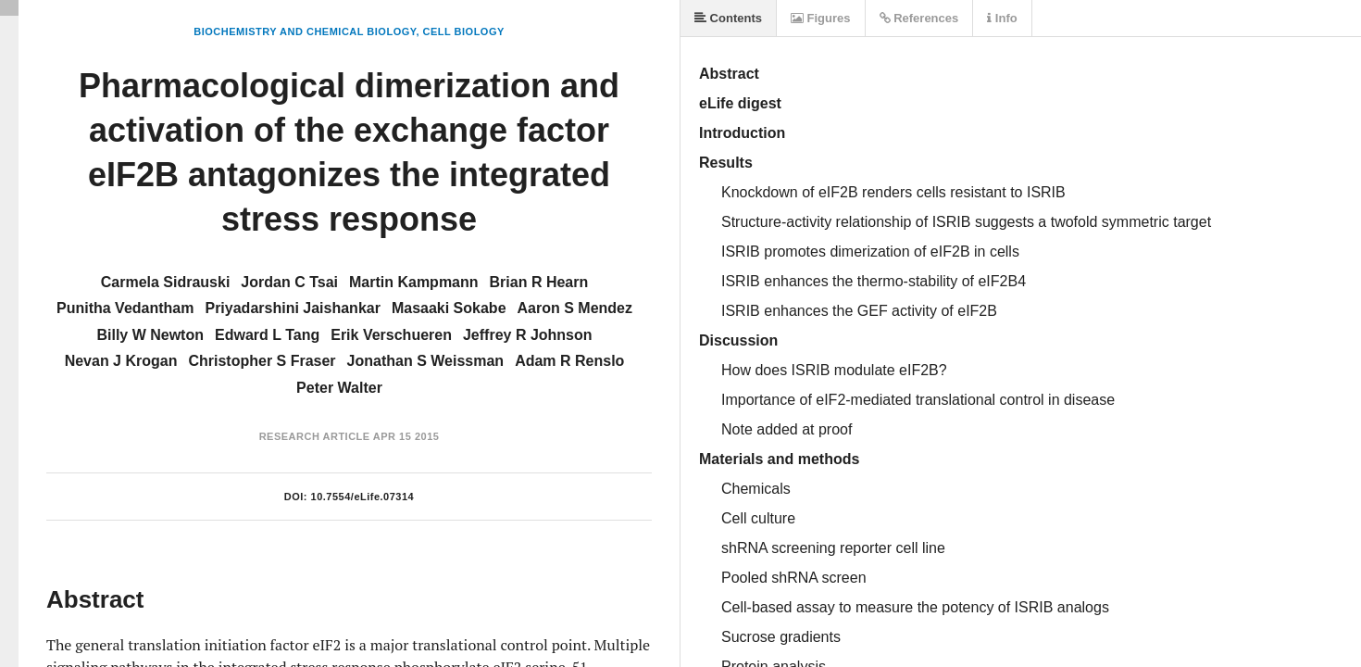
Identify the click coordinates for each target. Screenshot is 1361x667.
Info (1002, 18)
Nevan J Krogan (121, 361)
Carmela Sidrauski (166, 282)
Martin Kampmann (414, 282)
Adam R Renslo (569, 361)
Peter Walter (339, 388)
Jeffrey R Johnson (528, 335)
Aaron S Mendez (575, 308)
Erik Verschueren (391, 335)
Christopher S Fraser (261, 361)
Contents (728, 18)
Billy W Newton (150, 335)
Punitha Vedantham (125, 308)
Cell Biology (464, 31)
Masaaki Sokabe (449, 308)
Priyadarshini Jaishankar (292, 308)
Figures (821, 18)
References (919, 18)
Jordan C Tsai (289, 282)
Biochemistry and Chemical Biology (305, 31)
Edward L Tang (267, 335)
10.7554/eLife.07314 (363, 496)
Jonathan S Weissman (426, 361)
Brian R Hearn (539, 282)
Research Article (314, 436)
